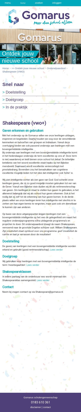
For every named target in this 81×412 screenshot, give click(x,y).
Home (5, 68)
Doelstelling (14, 92)
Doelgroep (12, 99)
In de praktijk (14, 107)
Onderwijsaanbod (56, 68)
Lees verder (56, 249)
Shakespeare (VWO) (13, 71)
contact (47, 407)
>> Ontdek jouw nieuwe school (28, 68)
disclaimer (35, 407)
